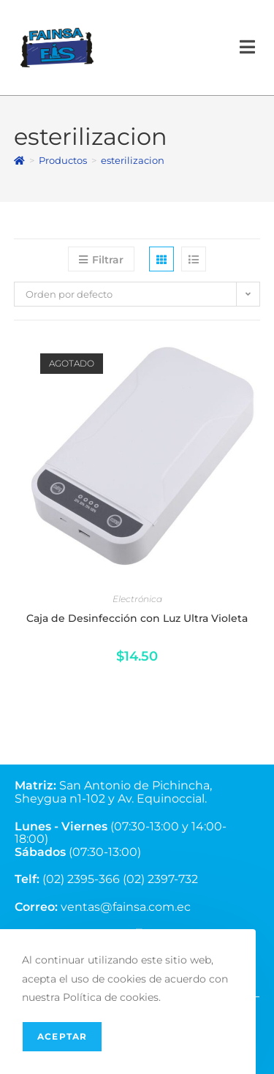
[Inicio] (19, 160)
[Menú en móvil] (248, 47)
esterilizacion (132, 160)
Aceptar (62, 1036)
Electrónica (137, 598)
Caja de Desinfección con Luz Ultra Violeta (137, 618)
